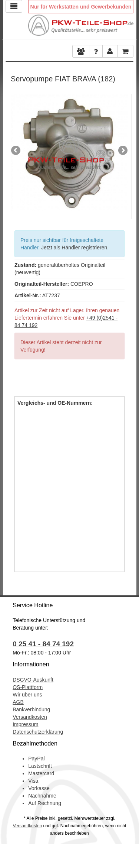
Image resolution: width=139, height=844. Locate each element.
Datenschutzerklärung (38, 732)
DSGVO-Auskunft (33, 680)
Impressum (25, 724)
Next (122, 150)
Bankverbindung (31, 709)
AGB (18, 702)
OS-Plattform (28, 687)
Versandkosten (30, 717)
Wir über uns (27, 695)
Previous (16, 150)
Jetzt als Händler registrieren (74, 247)
